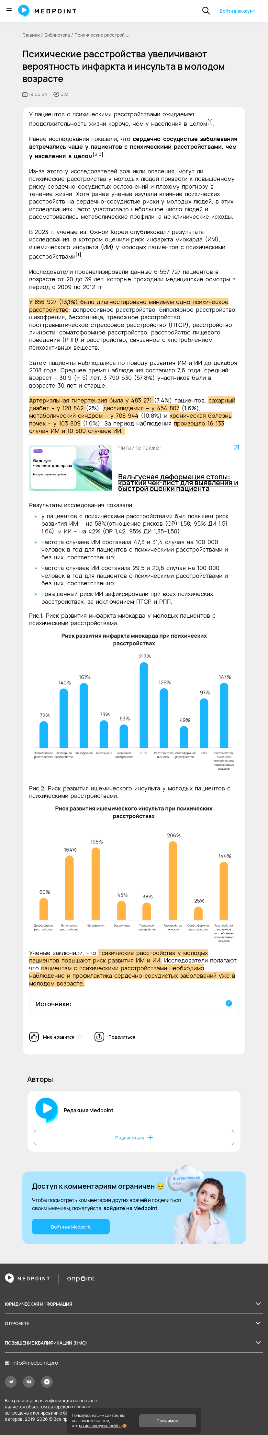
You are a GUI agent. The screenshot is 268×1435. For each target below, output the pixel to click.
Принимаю (167, 1421)
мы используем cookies (100, 1426)
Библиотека (57, 35)
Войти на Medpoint (71, 1227)
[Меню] (9, 11)
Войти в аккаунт (237, 11)
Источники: (54, 1003)
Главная (31, 35)
